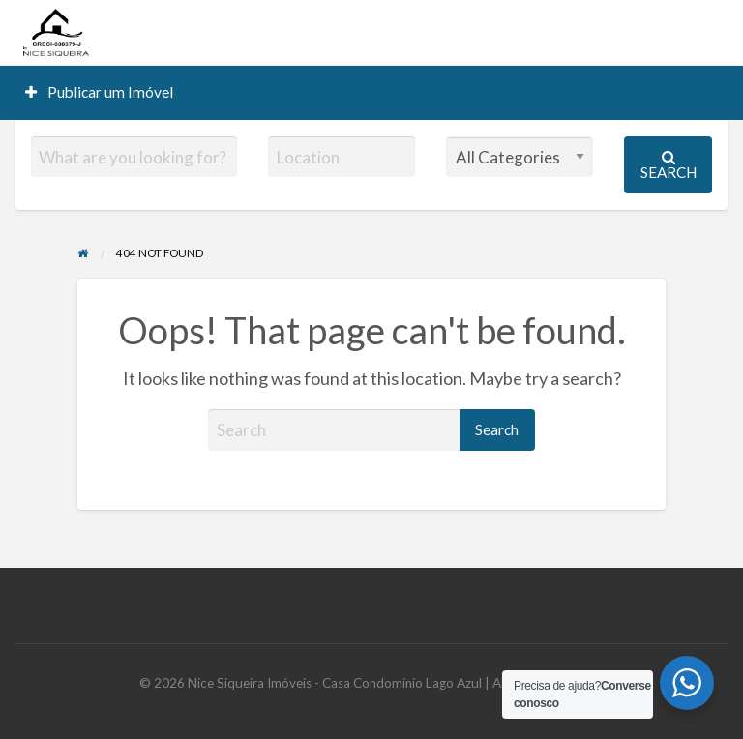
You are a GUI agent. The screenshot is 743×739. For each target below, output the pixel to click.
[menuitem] (100, 92)
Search (668, 165)
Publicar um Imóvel (99, 92)
